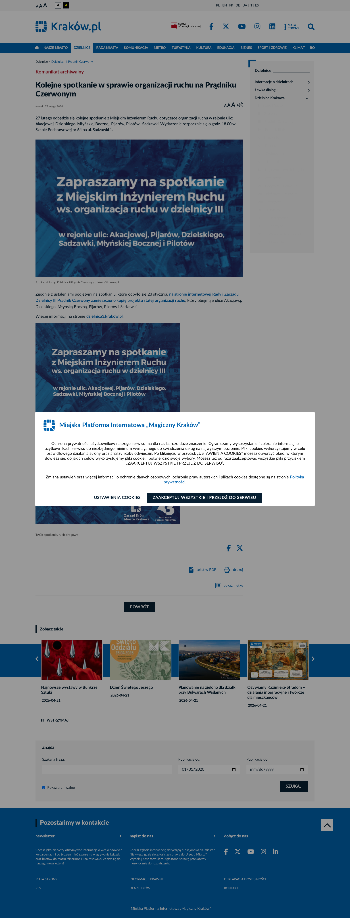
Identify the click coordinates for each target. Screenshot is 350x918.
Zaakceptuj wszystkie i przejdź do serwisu (204, 498)
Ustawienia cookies (117, 498)
